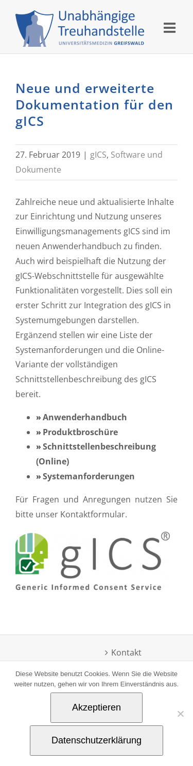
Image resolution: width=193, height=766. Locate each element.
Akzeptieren (96, 707)
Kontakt (126, 652)
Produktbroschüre (80, 432)
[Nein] (180, 713)
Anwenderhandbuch (85, 417)
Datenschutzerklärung (96, 740)
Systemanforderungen (89, 476)
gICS (98, 154)
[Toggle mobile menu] (171, 27)
